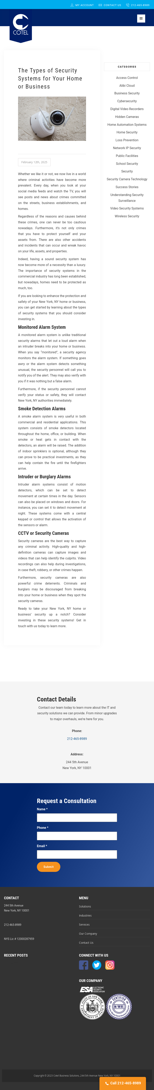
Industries (85, 915)
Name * (42, 809)
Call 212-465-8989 (122, 1083)
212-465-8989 (138, 5)
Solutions (85, 906)
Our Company (88, 933)
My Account (82, 5)
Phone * (42, 828)
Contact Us (110, 5)
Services (84, 924)
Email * (42, 846)
